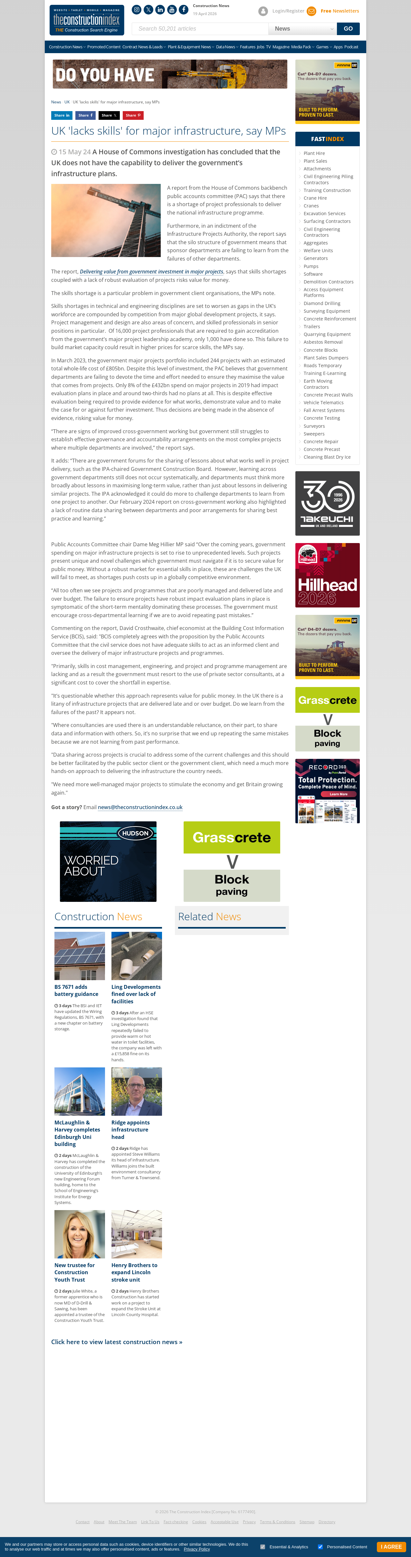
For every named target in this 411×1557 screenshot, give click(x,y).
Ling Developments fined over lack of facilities (136, 994)
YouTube (172, 9)
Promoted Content (103, 47)
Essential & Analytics (284, 1546)
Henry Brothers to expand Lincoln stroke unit (134, 1272)
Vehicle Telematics (324, 402)
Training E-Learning (325, 373)
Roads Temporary (323, 365)
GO (348, 28)
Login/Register (288, 11)
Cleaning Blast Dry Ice (327, 457)
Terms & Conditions (277, 1521)
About (99, 1521)
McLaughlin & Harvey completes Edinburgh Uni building (77, 1133)
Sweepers (314, 434)
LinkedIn (160, 9)
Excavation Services (325, 213)
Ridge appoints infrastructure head (130, 1130)
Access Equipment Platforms (323, 292)
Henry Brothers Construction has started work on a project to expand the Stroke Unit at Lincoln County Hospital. (136, 1302)
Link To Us (150, 1521)
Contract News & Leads (142, 47)
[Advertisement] (170, 1422)
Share (59, 115)
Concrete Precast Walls (328, 395)
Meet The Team (123, 1521)
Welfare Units (318, 250)
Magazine (280, 47)
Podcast (351, 47)
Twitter (148, 9)
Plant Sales (315, 161)
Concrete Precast (322, 449)
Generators (316, 258)
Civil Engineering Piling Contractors (328, 179)
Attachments (317, 169)
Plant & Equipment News (189, 47)
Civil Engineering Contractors (322, 232)
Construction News (65, 47)
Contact (83, 1521)
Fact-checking (176, 1521)
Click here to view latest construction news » (117, 1342)
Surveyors (314, 426)
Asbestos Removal (323, 342)
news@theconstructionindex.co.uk (140, 807)
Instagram (136, 9)
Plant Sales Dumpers (326, 358)
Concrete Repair (321, 441)
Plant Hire (314, 153)
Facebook (183, 9)
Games (322, 47)
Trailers (312, 326)
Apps (338, 47)
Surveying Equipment (327, 311)
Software (313, 274)
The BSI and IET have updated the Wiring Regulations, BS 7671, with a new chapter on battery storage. (79, 1017)
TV (268, 47)
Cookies (199, 1521)
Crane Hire (315, 198)
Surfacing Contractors (327, 221)
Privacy (249, 1521)
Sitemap (307, 1521)
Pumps (311, 266)
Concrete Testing (322, 418)
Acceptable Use (225, 1521)
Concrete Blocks (321, 350)
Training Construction (327, 190)
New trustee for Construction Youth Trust (74, 1272)
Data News (225, 47)
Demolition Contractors (329, 282)
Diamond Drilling (322, 303)
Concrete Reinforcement (330, 319)
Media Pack (301, 47)
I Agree (391, 1547)
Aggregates (316, 243)
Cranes (311, 206)
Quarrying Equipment (327, 334)
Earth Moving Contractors (318, 384)
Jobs (260, 47)
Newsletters (340, 11)
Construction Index (87, 20)
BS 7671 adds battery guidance (76, 990)
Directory (327, 1521)
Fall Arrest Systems (324, 410)
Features (247, 47)
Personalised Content (342, 1546)
